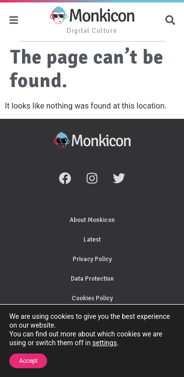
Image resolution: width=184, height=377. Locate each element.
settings (104, 343)
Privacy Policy (92, 259)
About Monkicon (92, 220)
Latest (92, 240)
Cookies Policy (92, 298)
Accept (28, 360)
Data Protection (92, 279)
